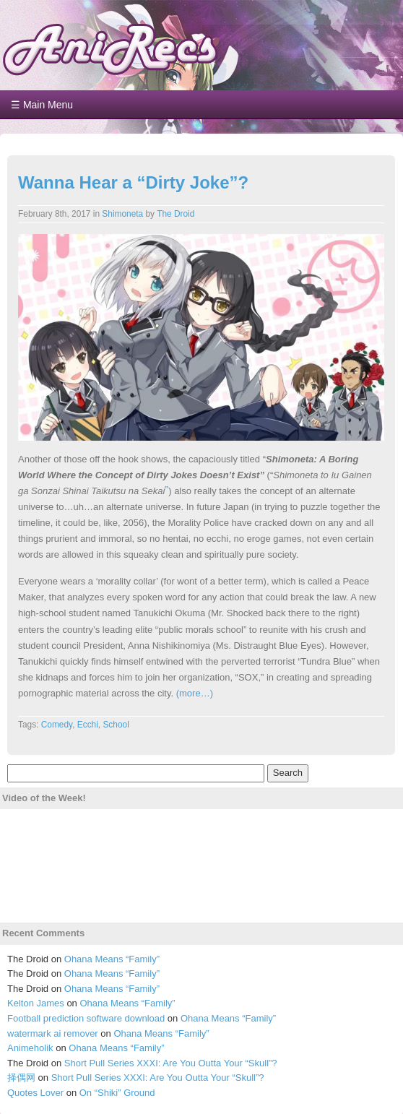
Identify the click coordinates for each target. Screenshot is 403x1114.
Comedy (56, 725)
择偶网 (21, 1077)
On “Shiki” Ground (117, 1092)
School (116, 725)
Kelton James (35, 1003)
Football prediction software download (86, 1018)
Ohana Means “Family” (112, 959)
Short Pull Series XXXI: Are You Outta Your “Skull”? (170, 1063)
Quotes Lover (35, 1092)
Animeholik (30, 1047)
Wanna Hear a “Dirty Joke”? (133, 182)
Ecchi (87, 725)
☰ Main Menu (42, 105)
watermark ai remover (52, 1033)
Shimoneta (122, 214)
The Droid (175, 214)
